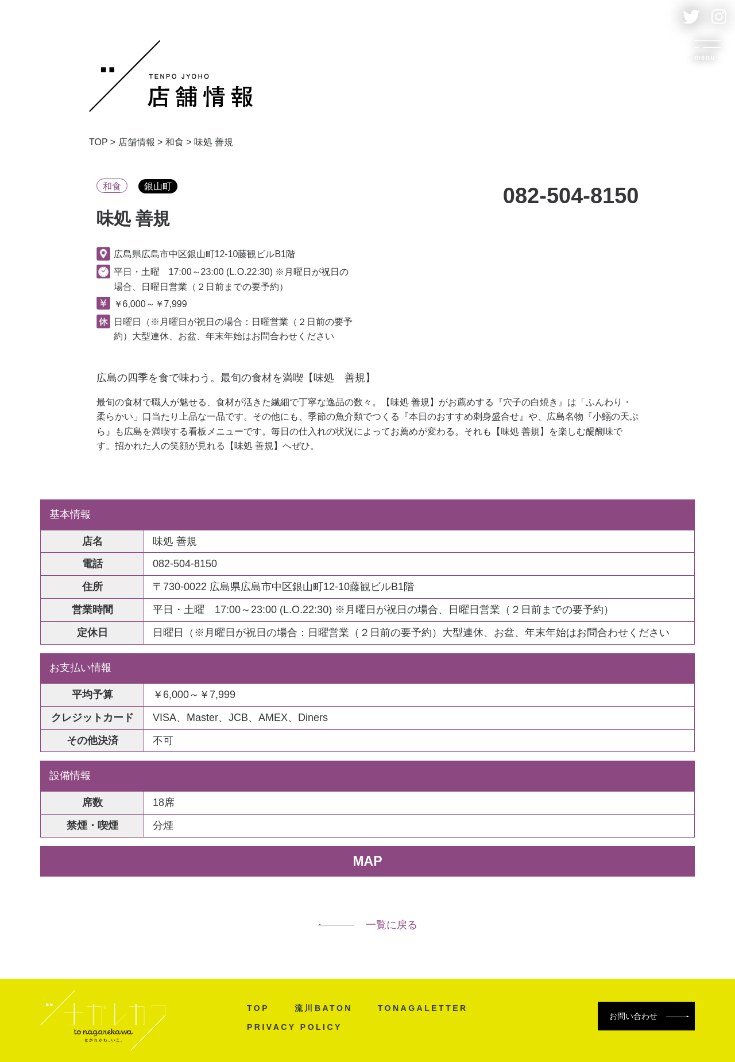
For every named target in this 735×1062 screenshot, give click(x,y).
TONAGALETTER (423, 1008)
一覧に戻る (367, 925)
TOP (258, 1008)
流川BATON (324, 1008)
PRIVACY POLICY (294, 1027)
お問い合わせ (649, 1016)
